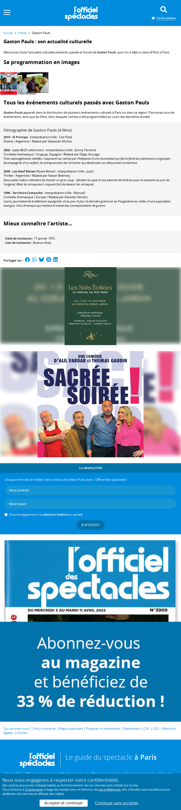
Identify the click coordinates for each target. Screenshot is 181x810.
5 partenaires (34, 789)
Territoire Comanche (27, 193)
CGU (156, 728)
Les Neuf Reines (23, 171)
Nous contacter (45, 728)
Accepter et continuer (63, 803)
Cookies (22, 733)
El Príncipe (20, 137)
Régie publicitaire (71, 728)
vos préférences (109, 789)
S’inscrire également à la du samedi (46, 514)
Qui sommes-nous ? (17, 728)
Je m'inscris (90, 525)
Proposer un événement (103, 728)
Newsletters (132, 728)
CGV (146, 728)
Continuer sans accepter (117, 803)
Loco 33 (17, 150)
